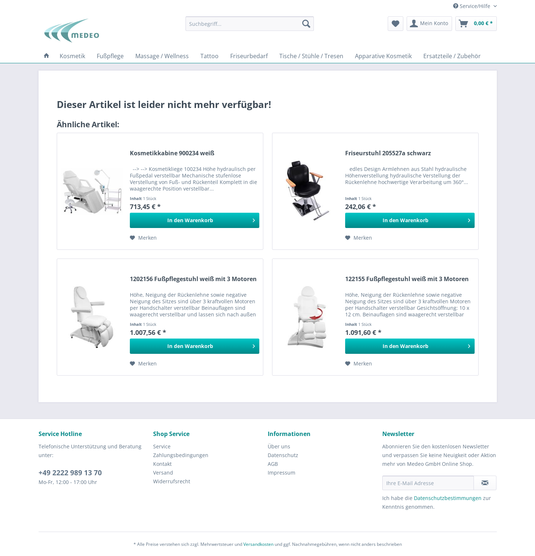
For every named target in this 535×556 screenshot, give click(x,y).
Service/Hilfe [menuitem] (472, 6)
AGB (273, 463)
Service (162, 446)
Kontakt (162, 463)
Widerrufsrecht (171, 481)
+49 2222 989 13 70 (70, 472)
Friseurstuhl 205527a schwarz (388, 153)
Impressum (281, 472)
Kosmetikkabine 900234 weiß (172, 153)
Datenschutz (283, 455)
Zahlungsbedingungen (180, 455)
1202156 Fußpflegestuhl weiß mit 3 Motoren (193, 279)
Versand (163, 472)
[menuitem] (249, 23)
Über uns (279, 446)
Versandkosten (258, 544)
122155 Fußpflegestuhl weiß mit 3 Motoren (407, 279)
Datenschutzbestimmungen (448, 498)
